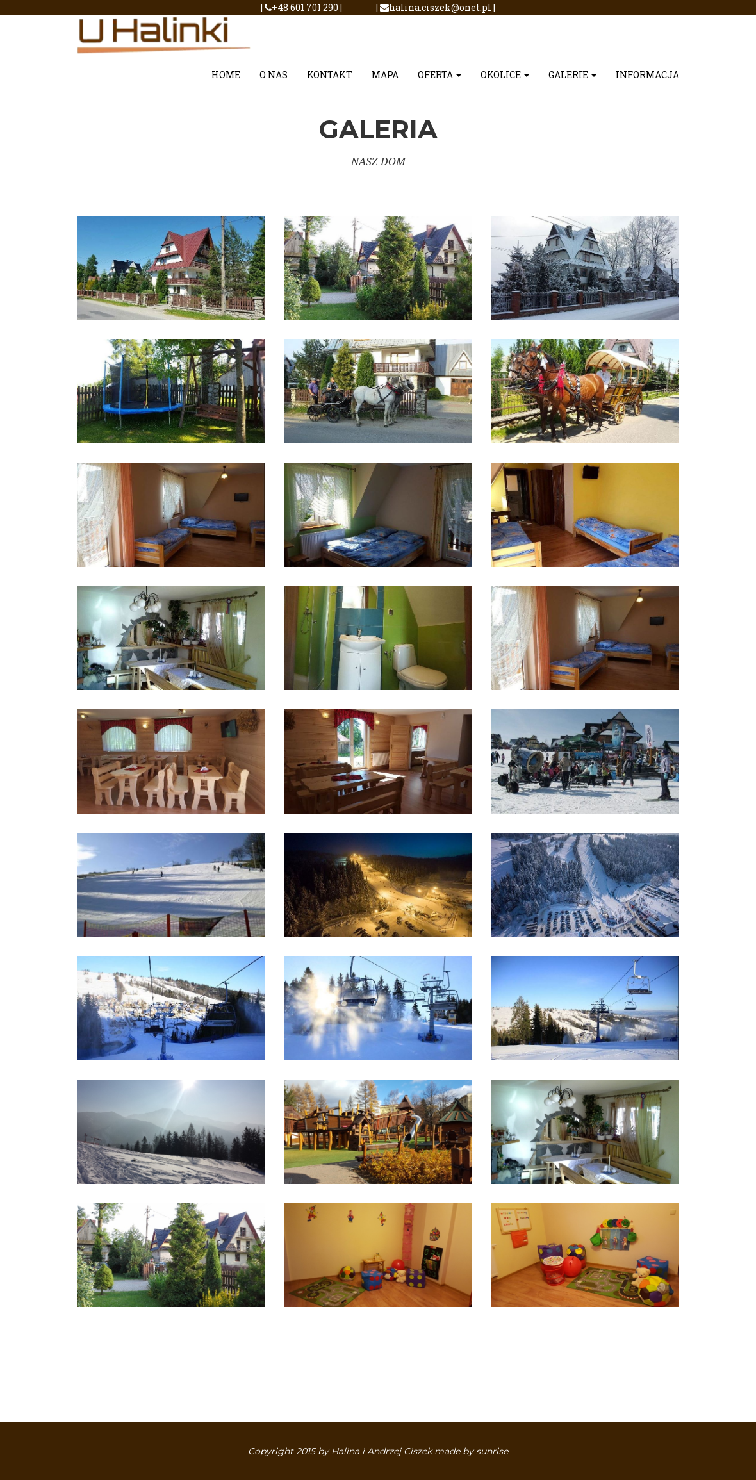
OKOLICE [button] (505, 80)
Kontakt (329, 80)
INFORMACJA (647, 80)
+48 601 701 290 (302, 7)
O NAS (273, 80)
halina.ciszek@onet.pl (435, 7)
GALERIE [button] (572, 80)
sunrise (492, 1451)
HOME (225, 80)
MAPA (385, 80)
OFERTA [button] (439, 80)
